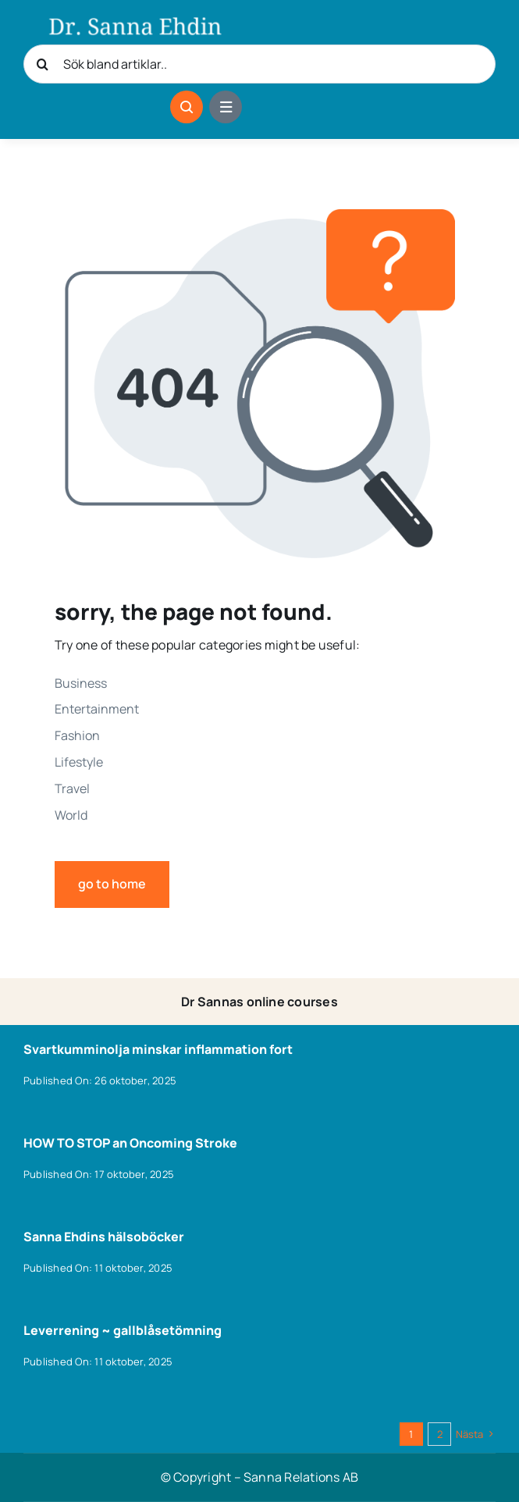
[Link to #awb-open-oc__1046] (186, 107)
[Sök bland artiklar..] (259, 64)
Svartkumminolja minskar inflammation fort (158, 1049)
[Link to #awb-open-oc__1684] (225, 107)
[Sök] (42, 64)
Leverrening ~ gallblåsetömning (122, 1330)
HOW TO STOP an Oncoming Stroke (130, 1142)
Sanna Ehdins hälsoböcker (103, 1236)
